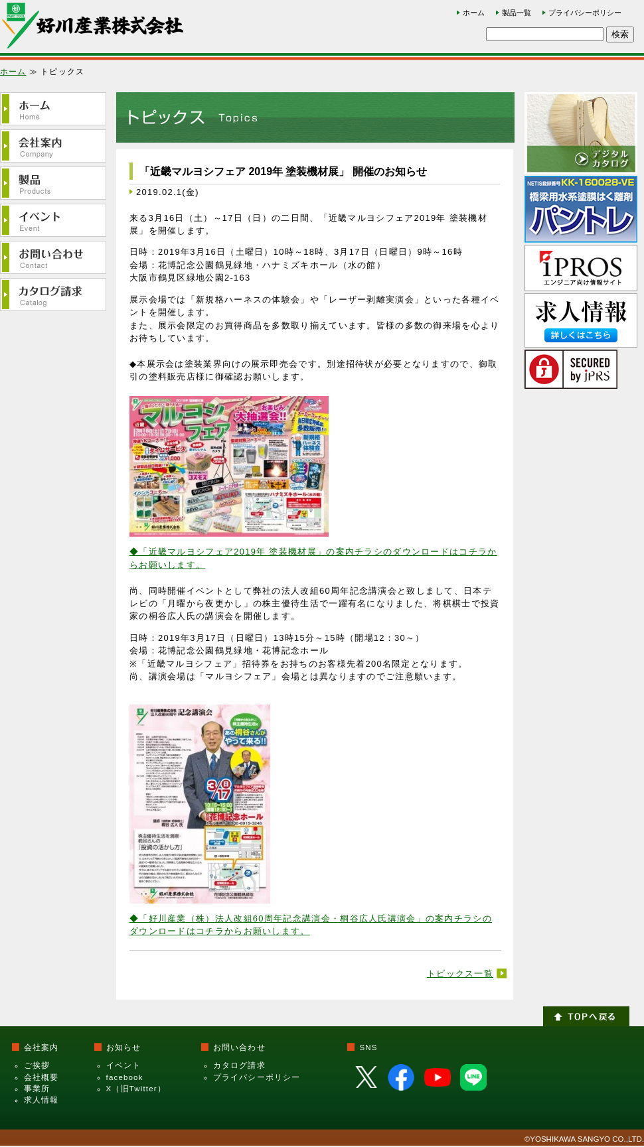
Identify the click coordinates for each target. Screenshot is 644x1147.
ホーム (474, 13)
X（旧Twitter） (136, 1089)
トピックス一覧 (460, 973)
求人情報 (41, 1100)
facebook (124, 1077)
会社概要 (41, 1077)
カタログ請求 (239, 1065)
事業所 (37, 1089)
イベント (123, 1065)
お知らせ (123, 1047)
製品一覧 (516, 13)
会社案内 (41, 1047)
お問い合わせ (239, 1047)
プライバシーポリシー (584, 13)
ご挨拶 (37, 1065)
